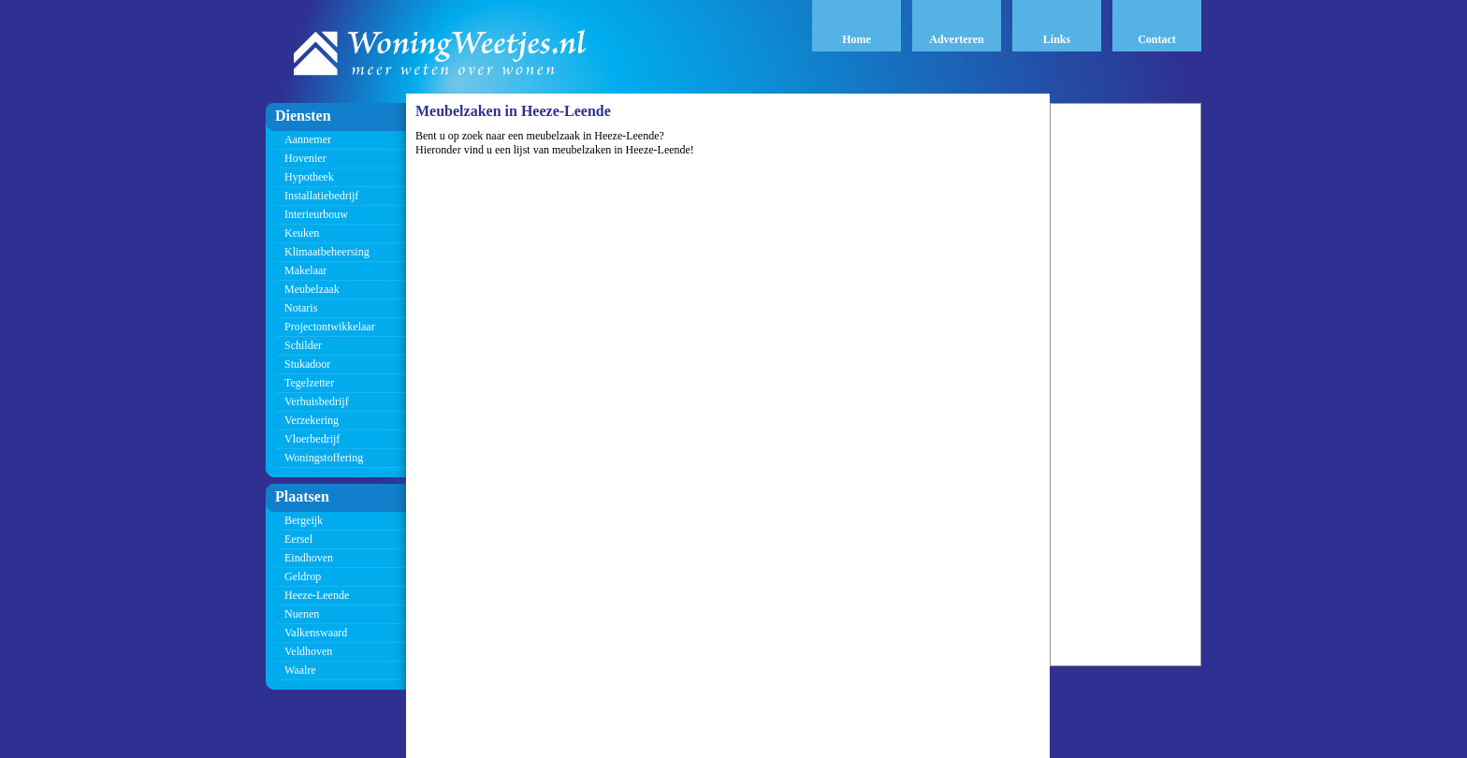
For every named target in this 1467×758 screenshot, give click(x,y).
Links (1056, 39)
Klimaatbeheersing (327, 251)
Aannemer (307, 139)
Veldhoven (308, 651)
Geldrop (302, 576)
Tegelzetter (309, 382)
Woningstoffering (323, 457)
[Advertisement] (1125, 384)
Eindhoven (308, 557)
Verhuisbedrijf (316, 401)
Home (856, 39)
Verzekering (311, 420)
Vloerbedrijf (312, 438)
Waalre (300, 670)
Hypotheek (309, 176)
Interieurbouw (316, 214)
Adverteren (956, 39)
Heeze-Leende (316, 595)
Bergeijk (303, 520)
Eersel (298, 539)
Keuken (301, 233)
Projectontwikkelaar (329, 326)
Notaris (300, 307)
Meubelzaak (312, 289)
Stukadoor (307, 364)
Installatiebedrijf (321, 195)
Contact (1157, 39)
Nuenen (301, 613)
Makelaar (305, 270)
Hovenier (305, 158)
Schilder (303, 345)
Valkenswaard (315, 632)
